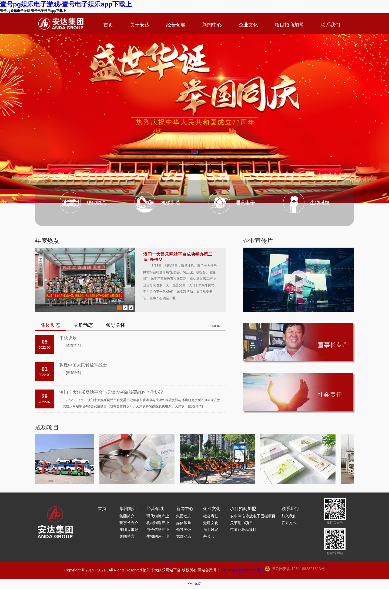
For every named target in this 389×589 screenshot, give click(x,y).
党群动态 (183, 536)
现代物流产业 (157, 516)
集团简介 (128, 508)
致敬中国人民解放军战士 (83, 365)
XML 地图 (194, 584)
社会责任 (210, 516)
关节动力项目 (241, 523)
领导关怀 (183, 529)
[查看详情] (73, 345)
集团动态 (183, 516)
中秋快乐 (68, 337)
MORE (217, 326)
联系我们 (330, 25)
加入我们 (289, 516)
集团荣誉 (127, 536)
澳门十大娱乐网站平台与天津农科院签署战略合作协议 (111, 392)
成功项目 (47, 427)
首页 (108, 25)
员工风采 (210, 529)
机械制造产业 (157, 523)
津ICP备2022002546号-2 (243, 570)
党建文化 (210, 523)
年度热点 (47, 240)
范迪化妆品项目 (243, 529)
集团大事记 (128, 529)
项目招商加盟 (289, 25)
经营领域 (176, 25)
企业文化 (248, 25)
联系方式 (289, 523)
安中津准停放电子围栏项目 (253, 516)
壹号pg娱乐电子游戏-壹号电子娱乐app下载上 (66, 4)
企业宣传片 (258, 240)
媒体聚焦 (183, 523)
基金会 (208, 536)
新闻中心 (212, 25)
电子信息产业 (157, 529)
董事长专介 (128, 523)
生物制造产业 (157, 536)
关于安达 (139, 25)
